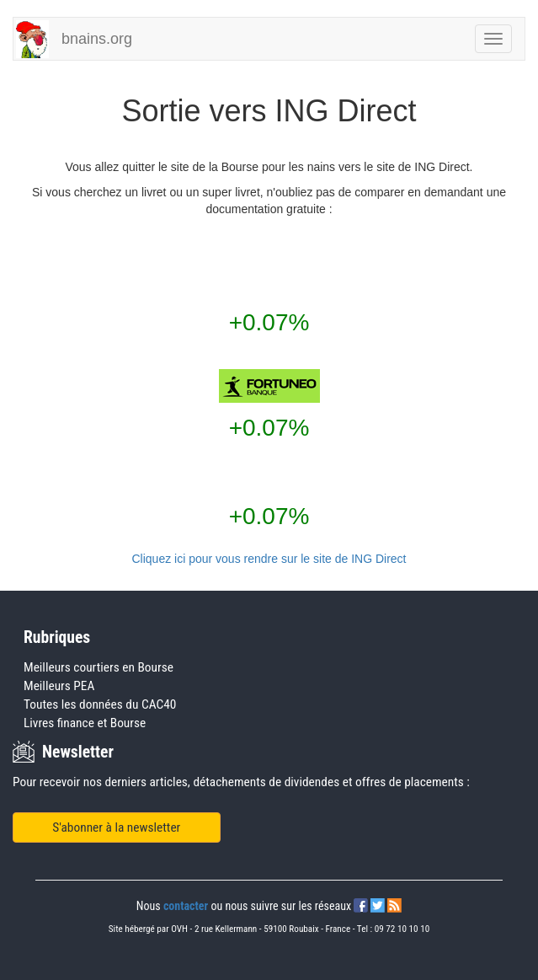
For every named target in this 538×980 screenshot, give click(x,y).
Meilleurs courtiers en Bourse (98, 667)
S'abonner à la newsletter (116, 827)
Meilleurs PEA (59, 685)
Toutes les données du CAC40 (100, 704)
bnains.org (96, 38)
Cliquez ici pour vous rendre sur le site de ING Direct (268, 558)
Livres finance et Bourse (85, 723)
